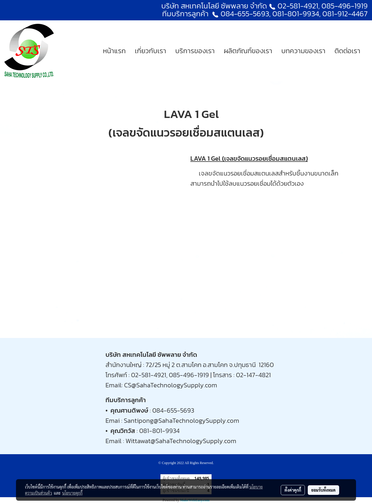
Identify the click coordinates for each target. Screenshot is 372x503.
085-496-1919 (344, 5)
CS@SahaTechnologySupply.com (170, 385)
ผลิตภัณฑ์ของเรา (248, 51)
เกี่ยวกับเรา (150, 51)
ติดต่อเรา (347, 51)
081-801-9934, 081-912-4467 (320, 13)
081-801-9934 (159, 431)
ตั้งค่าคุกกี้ (293, 490)
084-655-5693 (245, 13)
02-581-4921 (298, 5)
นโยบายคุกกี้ (72, 492)
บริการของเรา (195, 51)
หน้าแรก (114, 51)
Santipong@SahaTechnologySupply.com (181, 420)
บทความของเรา (303, 51)
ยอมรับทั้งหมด (323, 490)
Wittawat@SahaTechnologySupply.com (181, 441)
